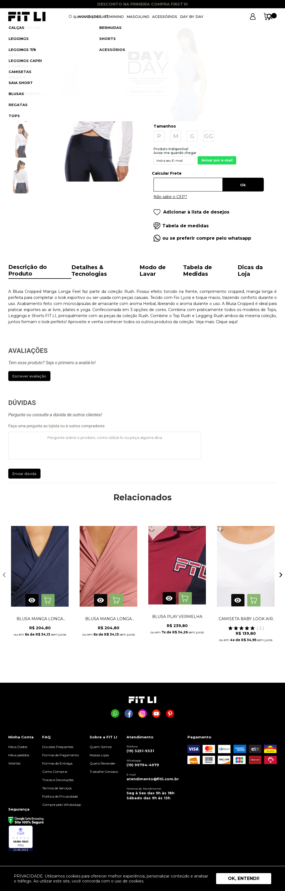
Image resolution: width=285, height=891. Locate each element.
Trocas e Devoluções (58, 780)
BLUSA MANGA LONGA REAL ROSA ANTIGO (108, 618)
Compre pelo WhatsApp (61, 805)
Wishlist (14, 763)
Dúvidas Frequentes (57, 747)
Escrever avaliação (29, 376)
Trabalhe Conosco (104, 771)
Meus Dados (17, 747)
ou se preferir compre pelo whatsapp (206, 238)
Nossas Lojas (99, 755)
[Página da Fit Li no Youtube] (156, 713)
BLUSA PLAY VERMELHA (177, 616)
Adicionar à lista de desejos (191, 212)
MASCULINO (138, 16)
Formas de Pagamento (60, 755)
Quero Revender (102, 763)
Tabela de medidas (185, 225)
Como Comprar (55, 771)
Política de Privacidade (60, 796)
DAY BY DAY (191, 16)
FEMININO (114, 16)
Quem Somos (101, 747)
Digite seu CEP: (209, 175)
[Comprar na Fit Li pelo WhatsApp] (115, 713)
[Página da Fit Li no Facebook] (129, 713)
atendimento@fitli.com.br (153, 779)
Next (280, 574)
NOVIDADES (89, 16)
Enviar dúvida (24, 473)
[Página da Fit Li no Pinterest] (170, 713)
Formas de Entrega (57, 763)
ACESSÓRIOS (164, 16)
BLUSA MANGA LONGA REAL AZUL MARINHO (40, 618)
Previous (4, 574)
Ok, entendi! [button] (243, 878)
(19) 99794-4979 (143, 765)
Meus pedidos (18, 755)
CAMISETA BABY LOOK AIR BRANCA (246, 618)
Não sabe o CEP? (170, 196)
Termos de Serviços (57, 788)
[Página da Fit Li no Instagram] (142, 713)
